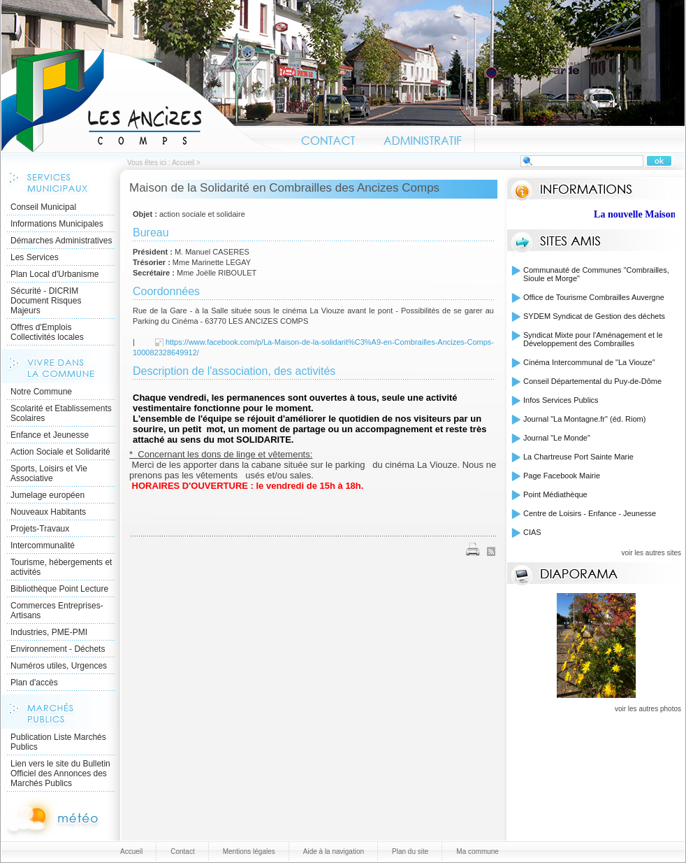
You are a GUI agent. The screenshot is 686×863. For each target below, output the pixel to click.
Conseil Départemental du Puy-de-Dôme (592, 381)
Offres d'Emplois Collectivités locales (47, 332)
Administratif (422, 138)
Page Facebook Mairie (561, 475)
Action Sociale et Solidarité (60, 452)
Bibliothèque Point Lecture (59, 589)
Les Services (34, 257)
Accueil (144, 100)
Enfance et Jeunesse (49, 435)
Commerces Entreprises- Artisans (56, 610)
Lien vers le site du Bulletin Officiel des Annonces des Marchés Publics (60, 773)
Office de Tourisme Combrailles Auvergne (593, 297)
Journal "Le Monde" (556, 438)
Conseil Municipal (43, 207)
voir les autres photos (648, 709)
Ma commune (477, 851)
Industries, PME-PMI (48, 632)
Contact (329, 138)
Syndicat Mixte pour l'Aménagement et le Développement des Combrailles (593, 339)
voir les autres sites (651, 553)
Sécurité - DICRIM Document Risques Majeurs (45, 300)
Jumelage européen (47, 495)
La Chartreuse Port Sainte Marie (578, 456)
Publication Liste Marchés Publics (58, 742)
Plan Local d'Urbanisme (54, 274)
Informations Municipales (56, 224)
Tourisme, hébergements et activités (61, 567)
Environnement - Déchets (57, 649)
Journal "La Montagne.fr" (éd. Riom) (584, 419)
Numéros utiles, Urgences (58, 666)
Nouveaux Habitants (48, 512)
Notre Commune (41, 392)
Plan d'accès (34, 682)
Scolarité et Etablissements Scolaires (61, 413)
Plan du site (410, 851)
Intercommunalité (42, 545)
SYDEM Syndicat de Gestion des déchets (594, 316)
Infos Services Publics (561, 400)
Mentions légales (249, 851)
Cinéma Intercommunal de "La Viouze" (589, 362)
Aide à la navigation (333, 851)
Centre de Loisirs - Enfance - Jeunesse (589, 513)
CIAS (532, 532)
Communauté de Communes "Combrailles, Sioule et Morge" (596, 274)
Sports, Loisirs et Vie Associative (48, 473)
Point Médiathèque (555, 494)
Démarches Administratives (61, 240)
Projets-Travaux (39, 529)
